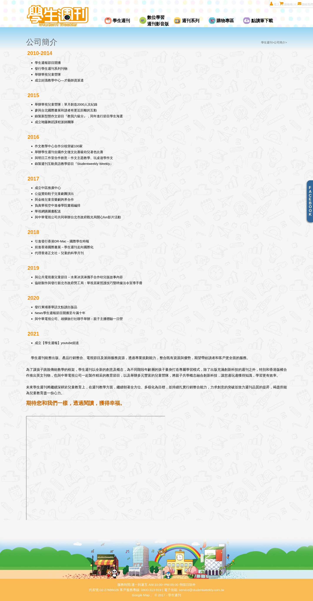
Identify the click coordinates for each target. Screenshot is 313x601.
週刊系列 (190, 20)
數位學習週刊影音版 (158, 20)
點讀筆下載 (262, 20)
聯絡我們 (305, 4)
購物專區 (225, 20)
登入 (274, 4)
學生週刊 (121, 20)
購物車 (289, 4)
